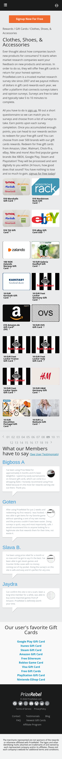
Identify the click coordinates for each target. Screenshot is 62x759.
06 (33, 437)
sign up (32, 110)
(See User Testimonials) (44, 454)
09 (48, 437)
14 (21, 443)
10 (53, 437)
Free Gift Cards (31, 671)
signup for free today (42, 173)
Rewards (8, 29)
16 (31, 443)
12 (11, 443)
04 (23, 437)
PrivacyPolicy (40, 709)
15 (26, 443)
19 (46, 443)
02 (13, 437)
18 (41, 443)
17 (36, 443)
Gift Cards (22, 29)
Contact (16, 716)
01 (8, 437)
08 (43, 437)
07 (38, 437)
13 (16, 443)
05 (28, 437)
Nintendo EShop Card (31, 679)
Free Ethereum (31, 658)
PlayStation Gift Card (31, 675)
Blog (47, 716)
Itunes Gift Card (31, 646)
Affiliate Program (32, 724)
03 (18, 437)
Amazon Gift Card (31, 654)
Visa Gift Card (31, 667)
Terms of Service (23, 709)
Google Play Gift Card (31, 641)
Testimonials (33, 716)
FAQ (18, 720)
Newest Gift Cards (36, 720)
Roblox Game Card (31, 662)
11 (58, 437)
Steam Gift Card (31, 650)
